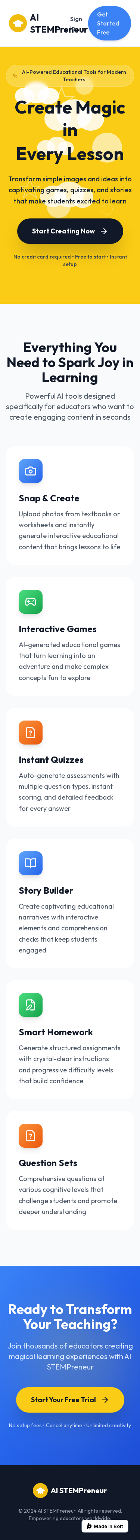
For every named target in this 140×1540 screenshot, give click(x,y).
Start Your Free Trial (70, 1399)
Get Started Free (108, 23)
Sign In (76, 23)
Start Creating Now (70, 231)
